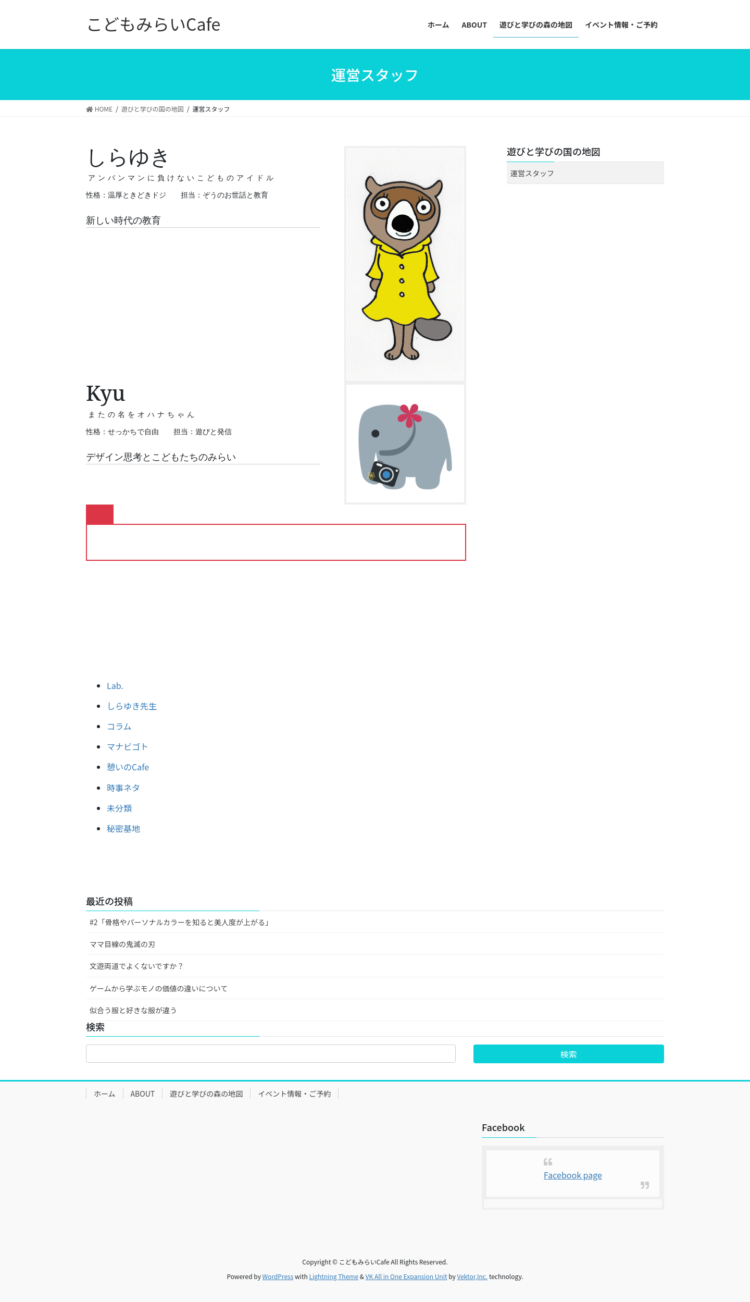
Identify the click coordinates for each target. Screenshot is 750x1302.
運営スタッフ (532, 173)
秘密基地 (123, 828)
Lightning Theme (333, 1276)
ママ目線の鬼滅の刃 (122, 944)
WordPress (278, 1276)
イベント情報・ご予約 (294, 1093)
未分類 (119, 808)
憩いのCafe (128, 766)
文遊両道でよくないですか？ (137, 966)
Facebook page (573, 1175)
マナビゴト (127, 746)
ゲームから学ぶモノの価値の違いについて (159, 988)
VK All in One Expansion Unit (406, 1276)
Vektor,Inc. (472, 1276)
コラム (119, 726)
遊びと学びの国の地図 (554, 151)
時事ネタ (123, 787)
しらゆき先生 (132, 705)
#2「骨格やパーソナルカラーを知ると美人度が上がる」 (181, 922)
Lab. (115, 685)
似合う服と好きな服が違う (133, 1010)
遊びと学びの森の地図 (206, 1093)
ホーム (105, 1093)
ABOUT (143, 1093)
